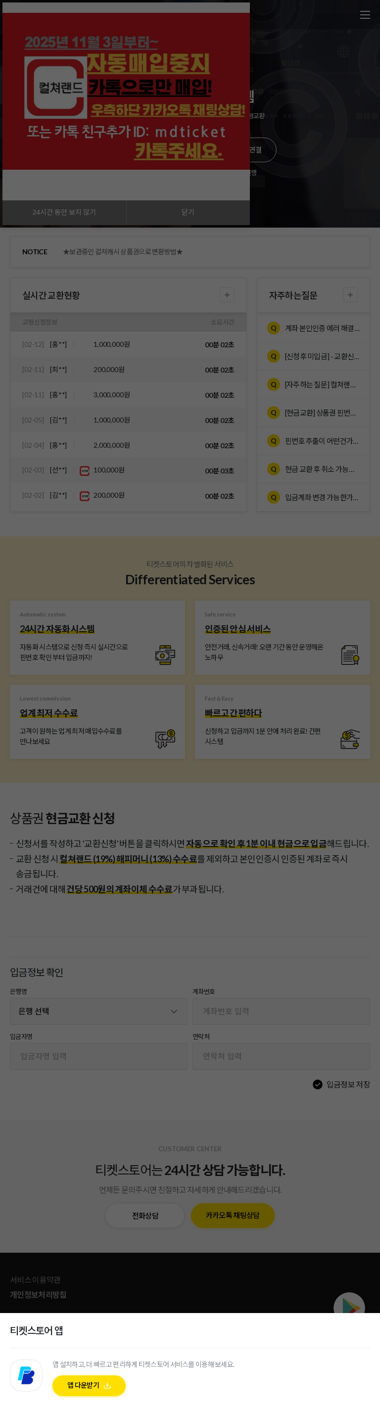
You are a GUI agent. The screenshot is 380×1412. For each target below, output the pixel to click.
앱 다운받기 (83, 1385)
